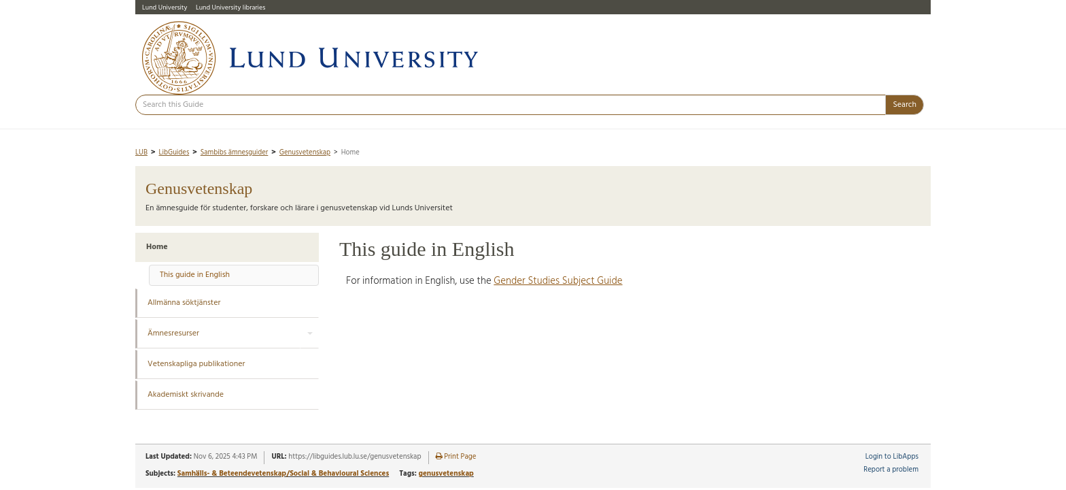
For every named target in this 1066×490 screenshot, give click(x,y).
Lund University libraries (230, 7)
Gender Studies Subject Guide (558, 281)
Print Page (456, 457)
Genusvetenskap (304, 153)
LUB (141, 153)
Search (904, 105)
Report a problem (890, 470)
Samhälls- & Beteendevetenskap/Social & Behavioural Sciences (283, 474)
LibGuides (173, 153)
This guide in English (195, 275)
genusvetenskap (445, 474)
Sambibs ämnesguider (235, 153)
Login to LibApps (891, 457)
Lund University (164, 7)
